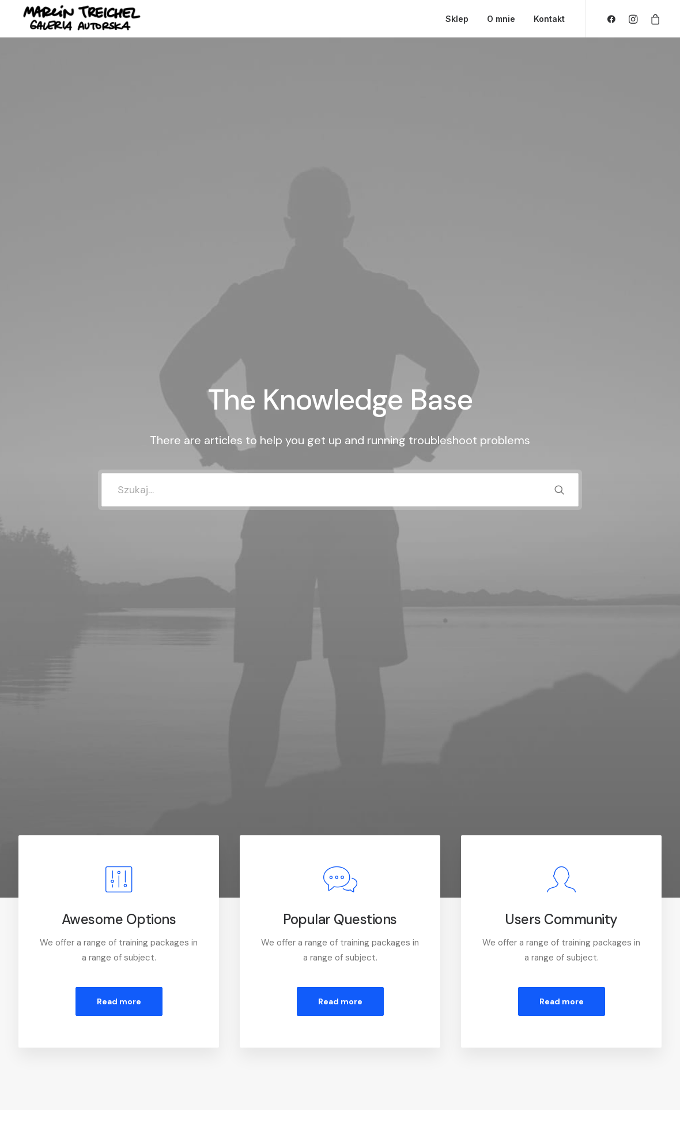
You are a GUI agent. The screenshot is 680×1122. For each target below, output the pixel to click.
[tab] (111, 683)
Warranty (208, 1052)
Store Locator (389, 1037)
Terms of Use (216, 1021)
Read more (119, 436)
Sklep (457, 19)
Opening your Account (405, 976)
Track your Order (394, 1021)
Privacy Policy (217, 1006)
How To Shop (387, 991)
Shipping (377, 1006)
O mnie (501, 19)
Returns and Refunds (231, 991)
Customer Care (220, 976)
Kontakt (549, 19)
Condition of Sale (224, 1037)
